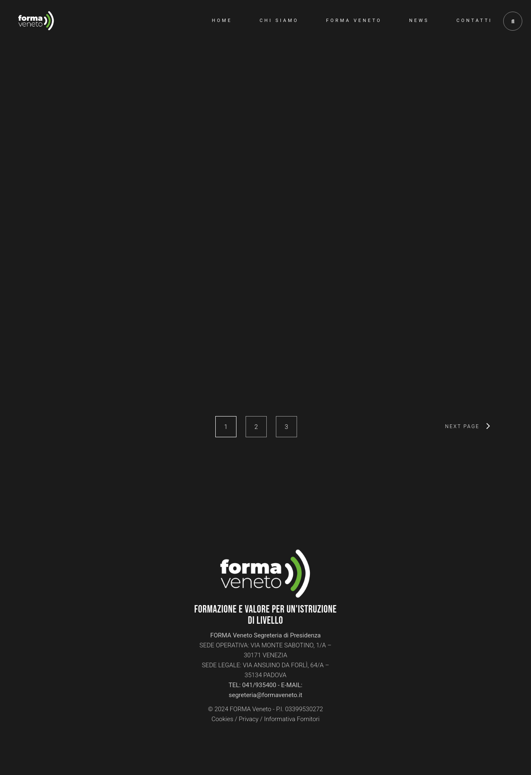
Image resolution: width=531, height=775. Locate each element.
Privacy (249, 719)
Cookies (223, 719)
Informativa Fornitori (291, 719)
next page (462, 426)
